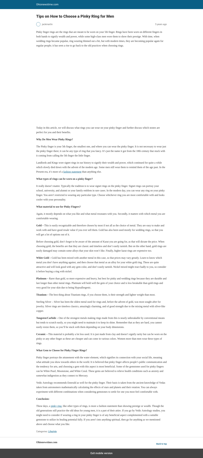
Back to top (161, 444)
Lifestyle (52, 431)
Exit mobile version (101, 453)
